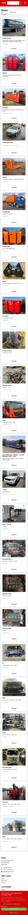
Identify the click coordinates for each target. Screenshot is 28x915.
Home (3, 879)
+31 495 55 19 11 (7, 868)
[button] (14, 912)
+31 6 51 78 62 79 (8, 870)
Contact (3, 882)
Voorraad (3, 880)
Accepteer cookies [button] (14, 909)
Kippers (3, 889)
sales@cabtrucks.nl (8, 871)
